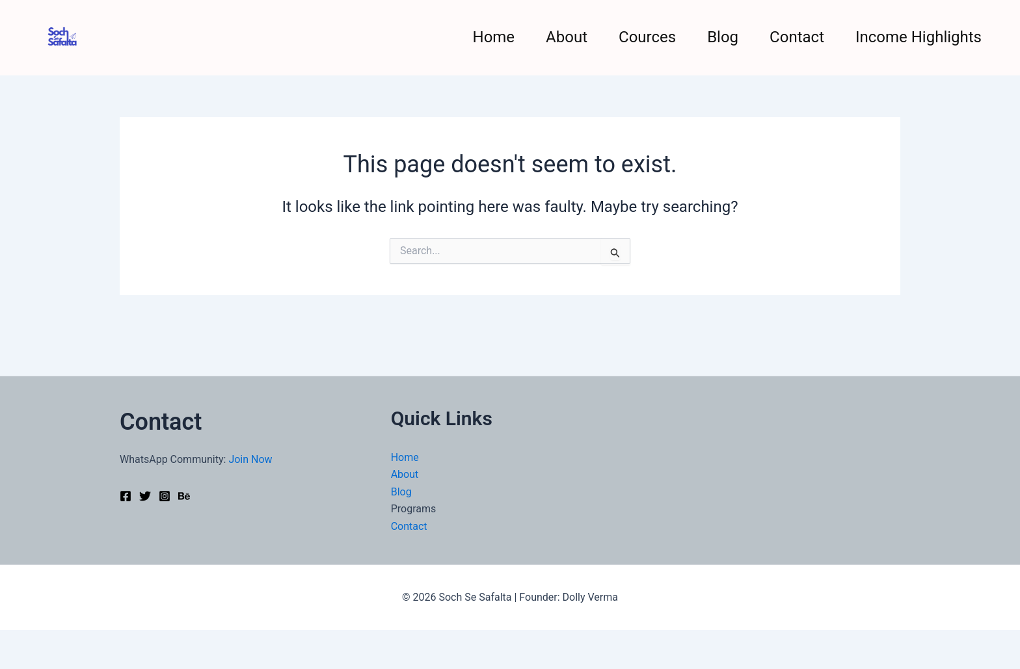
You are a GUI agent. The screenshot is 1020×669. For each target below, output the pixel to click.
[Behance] (184, 496)
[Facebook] (125, 496)
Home (494, 37)
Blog (722, 37)
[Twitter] (145, 496)
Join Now (250, 459)
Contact (797, 37)
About (566, 37)
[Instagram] (164, 496)
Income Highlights (918, 37)
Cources (647, 37)
